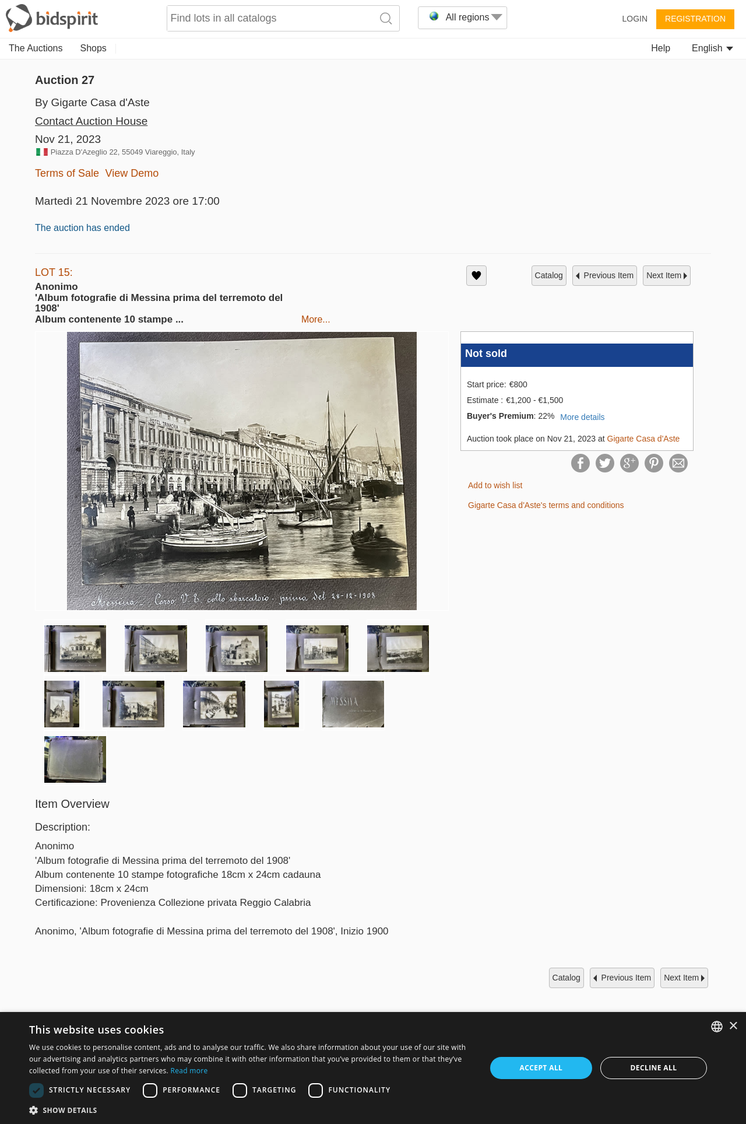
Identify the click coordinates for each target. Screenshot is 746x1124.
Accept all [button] (541, 1068)
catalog (549, 275)
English (712, 48)
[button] (251, 1109)
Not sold (486, 353)
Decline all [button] (654, 1068)
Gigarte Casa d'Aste (643, 438)
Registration (695, 18)
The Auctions (36, 48)
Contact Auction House (91, 121)
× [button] (733, 1026)
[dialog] (373, 1068)
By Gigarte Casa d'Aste (92, 102)
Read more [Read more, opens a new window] (188, 1071)
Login (635, 18)
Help (660, 48)
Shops (93, 48)
